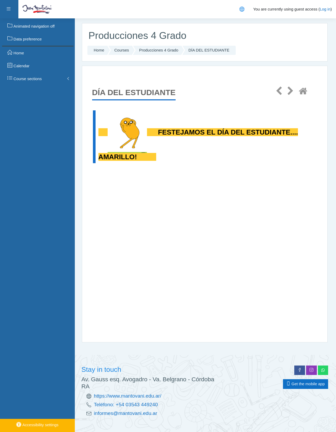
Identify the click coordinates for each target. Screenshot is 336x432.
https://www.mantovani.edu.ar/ (127, 396)
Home (99, 50)
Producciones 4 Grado (158, 50)
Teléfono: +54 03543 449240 (126, 404)
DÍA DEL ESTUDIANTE (208, 50)
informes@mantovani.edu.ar (125, 413)
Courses (121, 50)
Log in (325, 9)
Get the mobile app (305, 384)
